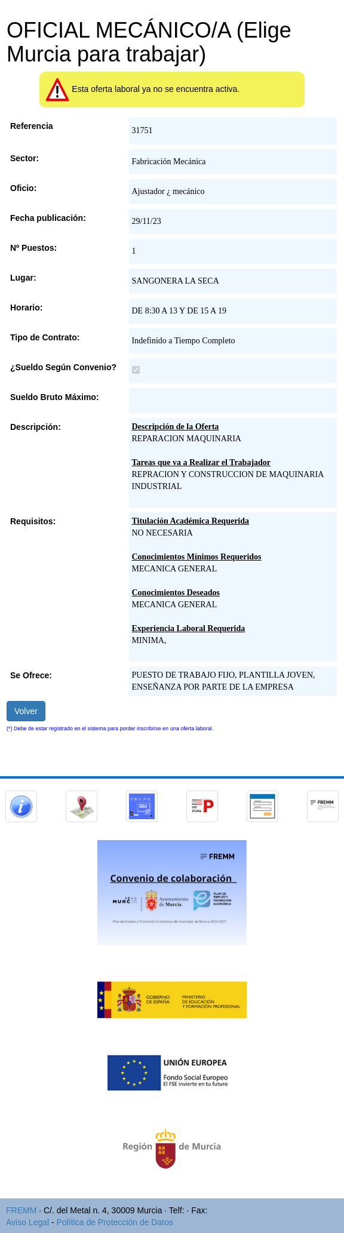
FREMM (21, 1210)
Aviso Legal (27, 1222)
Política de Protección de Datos (115, 1222)
